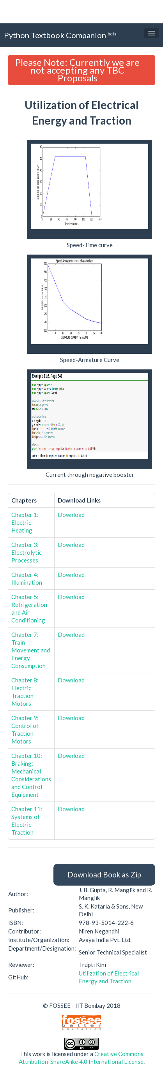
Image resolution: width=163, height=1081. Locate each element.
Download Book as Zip (104, 874)
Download (71, 514)
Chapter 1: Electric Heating (25, 522)
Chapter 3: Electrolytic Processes (26, 552)
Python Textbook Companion (60, 35)
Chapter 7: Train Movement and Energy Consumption (30, 650)
